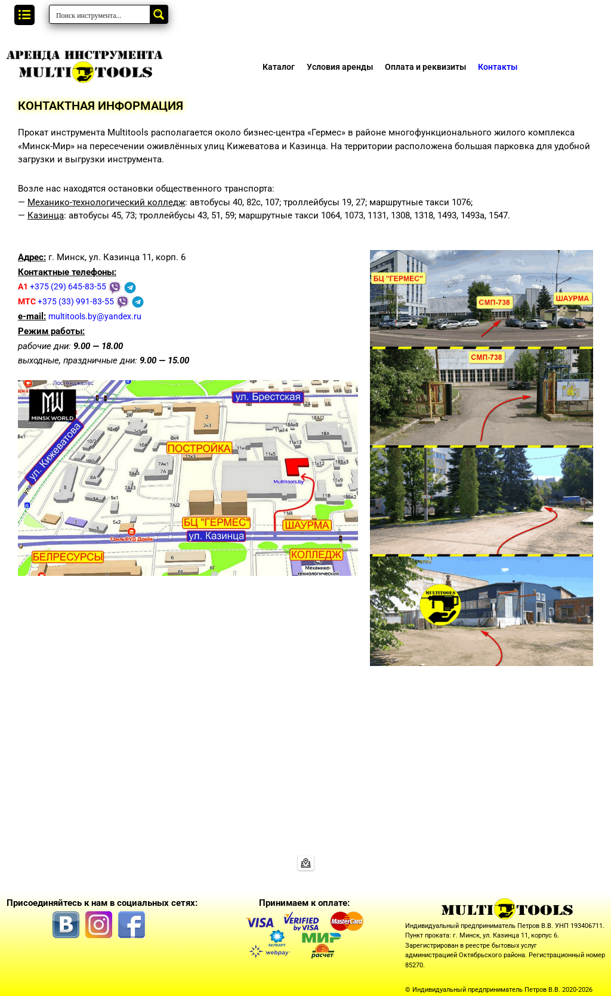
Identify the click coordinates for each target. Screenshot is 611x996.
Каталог (279, 67)
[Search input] (100, 14)
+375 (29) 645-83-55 (64, 286)
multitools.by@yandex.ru (97, 316)
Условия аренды (340, 67)
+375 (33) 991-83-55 (68, 301)
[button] (24, 15)
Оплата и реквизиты (425, 67)
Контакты (497, 67)
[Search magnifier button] (159, 14)
